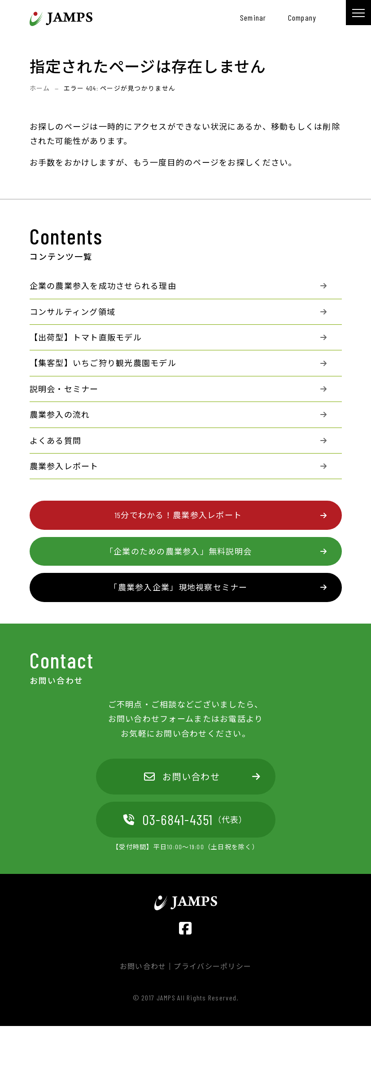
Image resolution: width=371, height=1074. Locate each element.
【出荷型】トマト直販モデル (86, 337)
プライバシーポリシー (212, 966)
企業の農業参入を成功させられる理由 (103, 286)
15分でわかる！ (178, 515)
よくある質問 (56, 440)
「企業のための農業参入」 (178, 551)
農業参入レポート (64, 466)
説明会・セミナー (64, 389)
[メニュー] (358, 12)
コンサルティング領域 (73, 312)
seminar (253, 17)
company (302, 17)
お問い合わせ (182, 776)
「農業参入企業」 (178, 587)
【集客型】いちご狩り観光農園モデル (103, 363)
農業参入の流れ (60, 414)
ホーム (40, 88)
